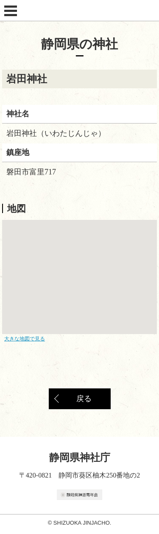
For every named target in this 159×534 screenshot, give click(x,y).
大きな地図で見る (24, 339)
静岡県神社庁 (80, 10)
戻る (84, 398)
